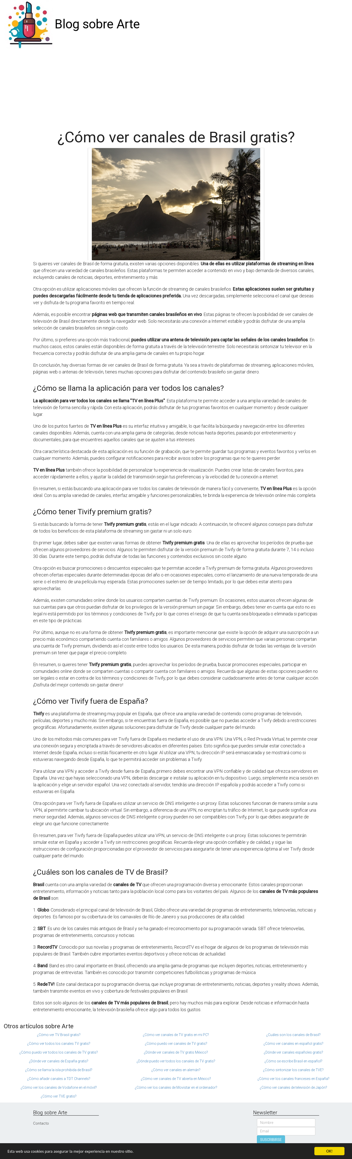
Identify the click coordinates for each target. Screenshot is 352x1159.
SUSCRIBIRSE (271, 1140)
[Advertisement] (176, 86)
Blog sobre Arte (97, 24)
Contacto (41, 1123)
